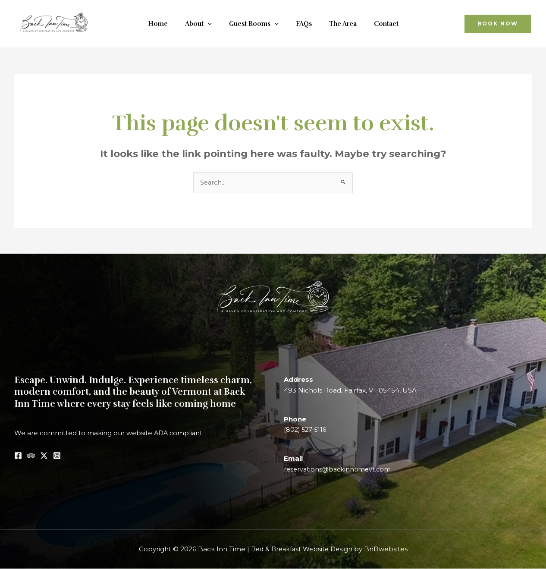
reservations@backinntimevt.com (339, 469)
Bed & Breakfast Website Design (301, 549)
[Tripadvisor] (31, 456)
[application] (214, 24)
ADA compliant (179, 433)
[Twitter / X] (44, 456)
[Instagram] (57, 456)
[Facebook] (18, 456)
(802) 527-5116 (306, 430)
